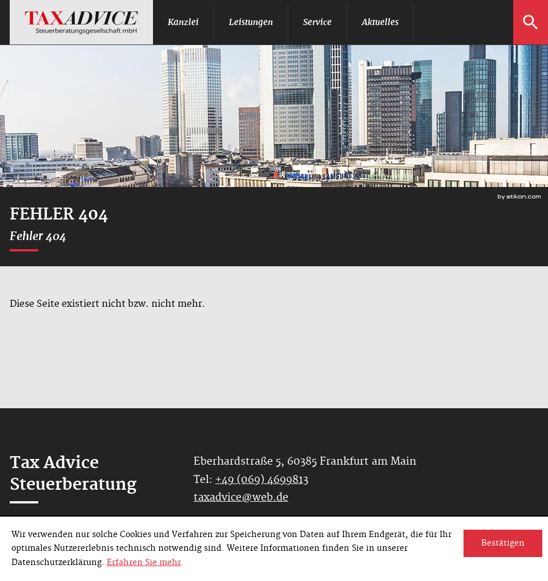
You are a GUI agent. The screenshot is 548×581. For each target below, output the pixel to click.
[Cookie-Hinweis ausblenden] (503, 543)
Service (317, 22)
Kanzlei (183, 22)
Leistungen (251, 22)
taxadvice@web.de (241, 497)
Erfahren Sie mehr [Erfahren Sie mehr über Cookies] (144, 563)
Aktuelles (380, 22)
